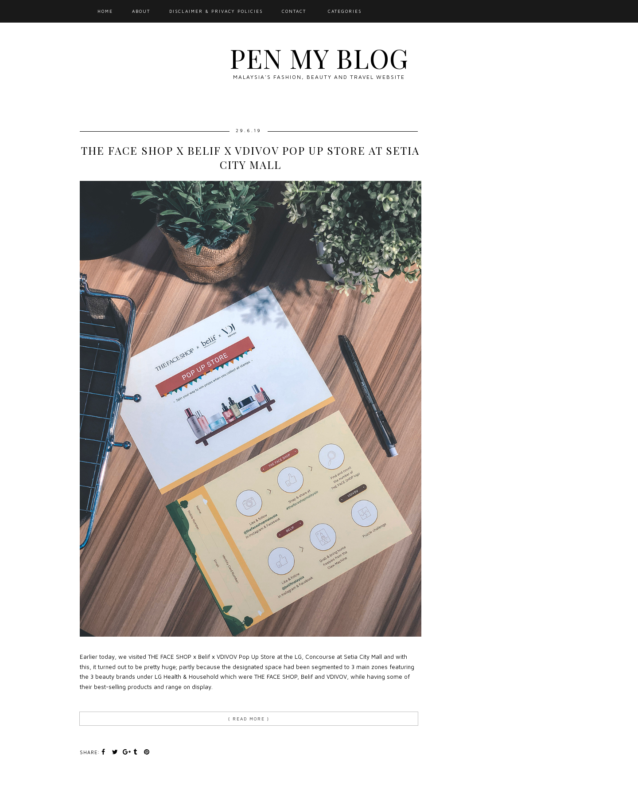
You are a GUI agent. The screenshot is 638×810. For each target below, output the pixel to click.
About (141, 11)
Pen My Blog (319, 57)
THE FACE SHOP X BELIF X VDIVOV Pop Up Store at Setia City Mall (250, 157)
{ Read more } (248, 718)
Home (105, 11)
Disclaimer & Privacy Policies (216, 11)
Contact (294, 11)
